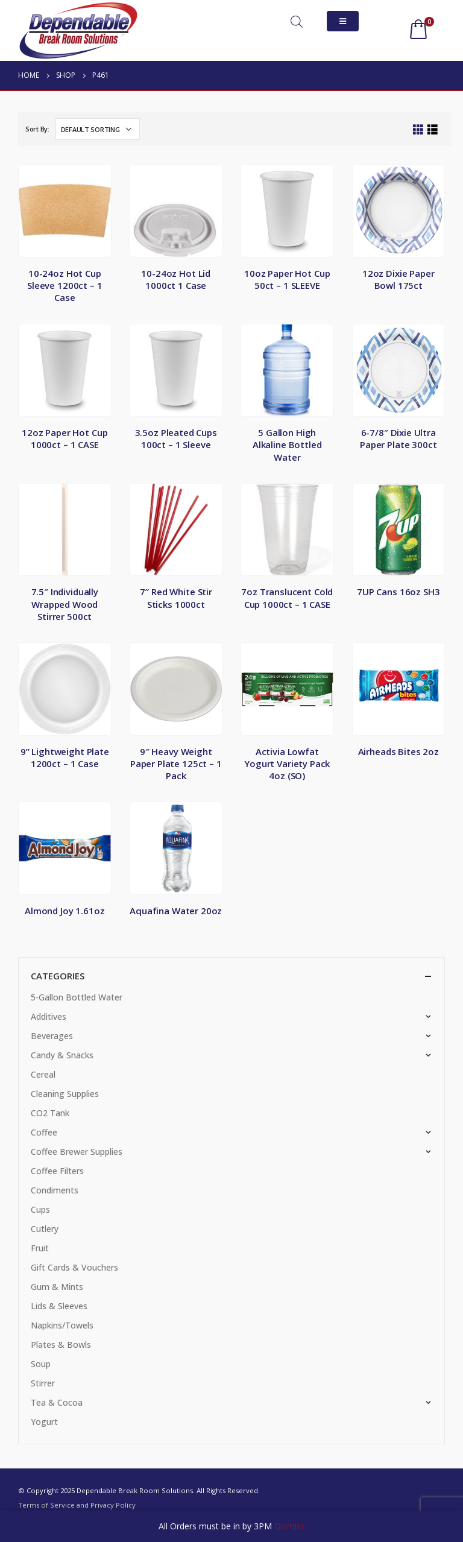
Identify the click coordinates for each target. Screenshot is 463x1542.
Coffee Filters (57, 1171)
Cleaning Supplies (65, 1093)
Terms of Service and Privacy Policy (77, 1504)
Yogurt (44, 1421)
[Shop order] (97, 129)
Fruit (40, 1248)
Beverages (52, 1035)
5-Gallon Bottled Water (76, 997)
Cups (40, 1209)
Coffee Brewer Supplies (76, 1151)
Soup (41, 1364)
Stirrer (43, 1383)
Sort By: (37, 128)
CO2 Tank (50, 1113)
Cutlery (44, 1228)
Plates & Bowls (61, 1344)
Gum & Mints (57, 1286)
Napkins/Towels (62, 1325)
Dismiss (289, 1526)
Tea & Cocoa (57, 1402)
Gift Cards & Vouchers (74, 1267)
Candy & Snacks (62, 1055)
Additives (48, 1016)
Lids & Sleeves (59, 1306)
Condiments (54, 1190)
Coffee (44, 1132)
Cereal (43, 1074)
